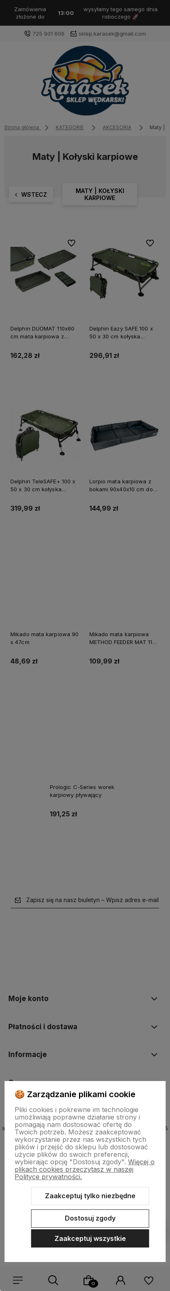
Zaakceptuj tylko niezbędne (90, 1196)
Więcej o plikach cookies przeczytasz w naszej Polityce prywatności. (85, 1169)
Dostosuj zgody (90, 1218)
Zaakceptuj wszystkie (90, 1238)
